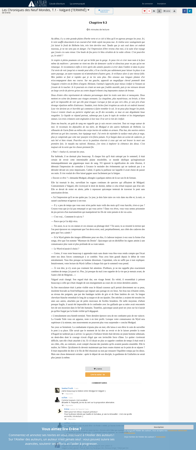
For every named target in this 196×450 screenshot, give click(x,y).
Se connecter (147, 4)
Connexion (160, 437)
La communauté (77, 4)
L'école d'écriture (57, 4)
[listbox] (48, 11)
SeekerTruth (67, 388)
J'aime (98, 369)
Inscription (161, 4)
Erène (66, 409)
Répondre (69, 394)
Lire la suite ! (98, 374)
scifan (64, 397)
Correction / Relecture (104, 11)
